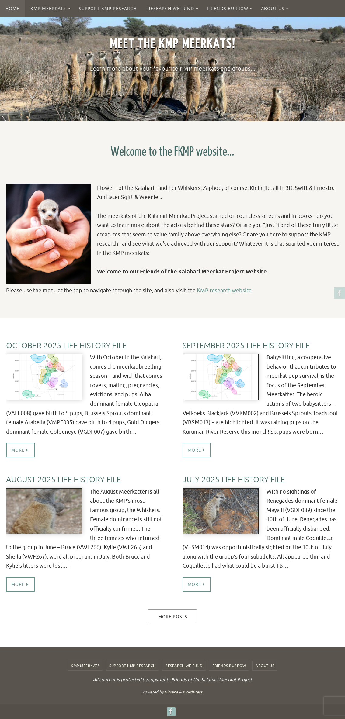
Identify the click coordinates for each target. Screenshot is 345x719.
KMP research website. (225, 290)
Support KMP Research (132, 665)
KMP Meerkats (85, 665)
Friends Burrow (229, 665)
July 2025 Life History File (234, 480)
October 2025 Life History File (66, 346)
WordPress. (193, 692)
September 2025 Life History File (246, 346)
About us (265, 665)
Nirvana (171, 692)
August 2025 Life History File (63, 480)
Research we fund (184, 665)
